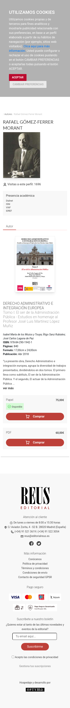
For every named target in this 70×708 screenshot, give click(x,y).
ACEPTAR (18, 77)
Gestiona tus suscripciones (35, 666)
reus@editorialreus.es (35, 536)
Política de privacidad (35, 563)
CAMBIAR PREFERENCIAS (28, 84)
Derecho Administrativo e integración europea (28, 305)
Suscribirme (35, 646)
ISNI (8, 204)
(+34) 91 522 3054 (48, 531)
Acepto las (36, 657)
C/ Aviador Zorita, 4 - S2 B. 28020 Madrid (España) (35, 527)
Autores (8, 114)
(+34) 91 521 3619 (23, 531)
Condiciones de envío (35, 572)
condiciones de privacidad (43, 657)
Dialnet (9, 200)
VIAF (8, 207)
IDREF (9, 211)
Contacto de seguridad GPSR (35, 577)
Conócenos (35, 559)
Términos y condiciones (35, 568)
